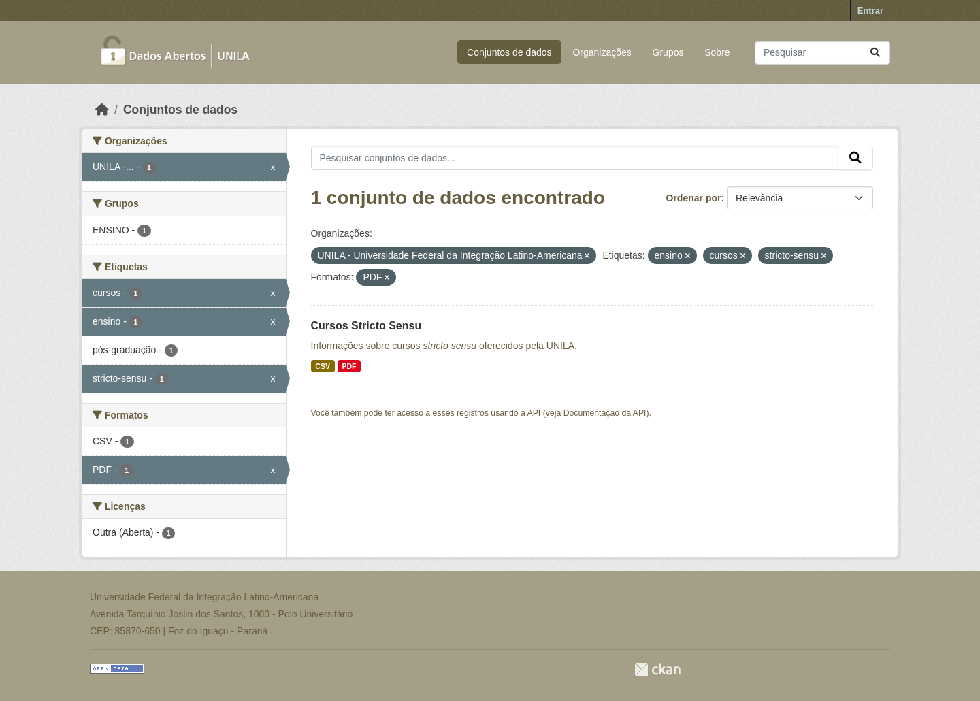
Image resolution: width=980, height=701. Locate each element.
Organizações (601, 52)
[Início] (102, 109)
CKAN (657, 669)
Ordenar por (693, 198)
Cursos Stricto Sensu (366, 325)
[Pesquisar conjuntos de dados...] (822, 53)
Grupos (668, 52)
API (534, 413)
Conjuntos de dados (509, 52)
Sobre (717, 52)
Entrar (870, 10)
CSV (322, 366)
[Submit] (875, 53)
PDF (349, 366)
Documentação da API (605, 413)
